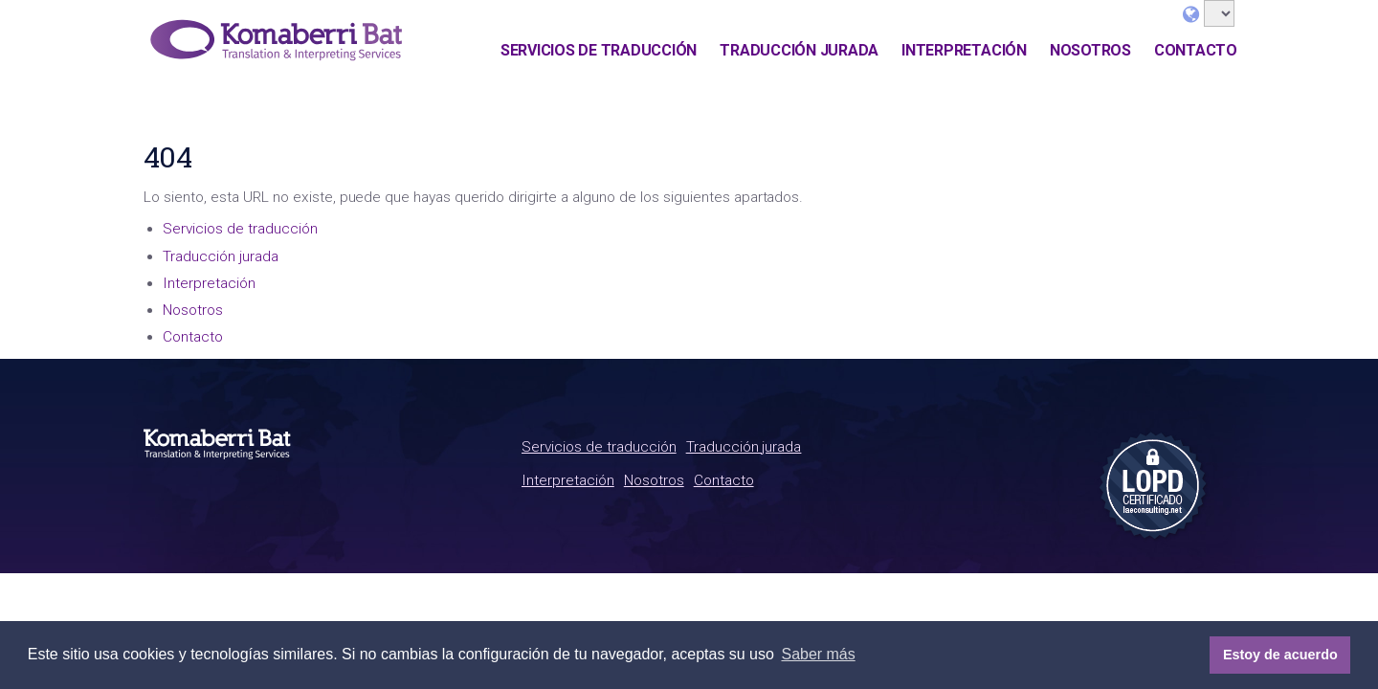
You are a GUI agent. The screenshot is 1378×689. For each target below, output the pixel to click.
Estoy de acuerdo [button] (1280, 654)
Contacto (1195, 50)
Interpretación (964, 50)
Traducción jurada (799, 50)
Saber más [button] (818, 654)
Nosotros (1090, 50)
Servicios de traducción (598, 50)
